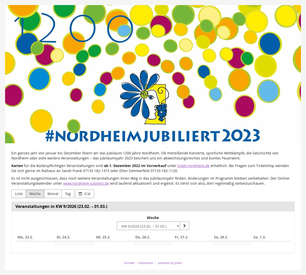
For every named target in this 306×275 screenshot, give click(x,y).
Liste (19, 193)
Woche (35, 193)
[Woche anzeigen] (184, 226)
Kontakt (129, 263)
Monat (53, 193)
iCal (85, 193)
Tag (68, 193)
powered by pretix (170, 263)
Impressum (146, 263)
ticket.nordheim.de (194, 165)
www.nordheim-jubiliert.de (86, 183)
